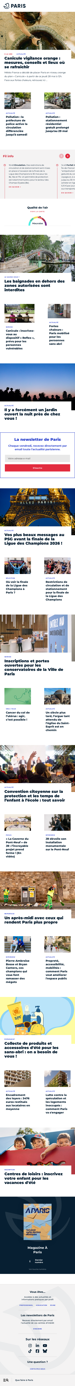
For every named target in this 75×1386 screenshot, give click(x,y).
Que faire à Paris (24, 1380)
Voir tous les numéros (37, 1269)
